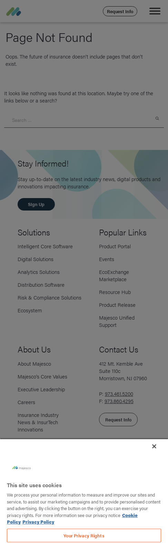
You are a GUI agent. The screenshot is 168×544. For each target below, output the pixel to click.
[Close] (154, 446)
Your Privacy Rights (83, 535)
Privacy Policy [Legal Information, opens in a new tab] (38, 521)
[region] (84, 491)
